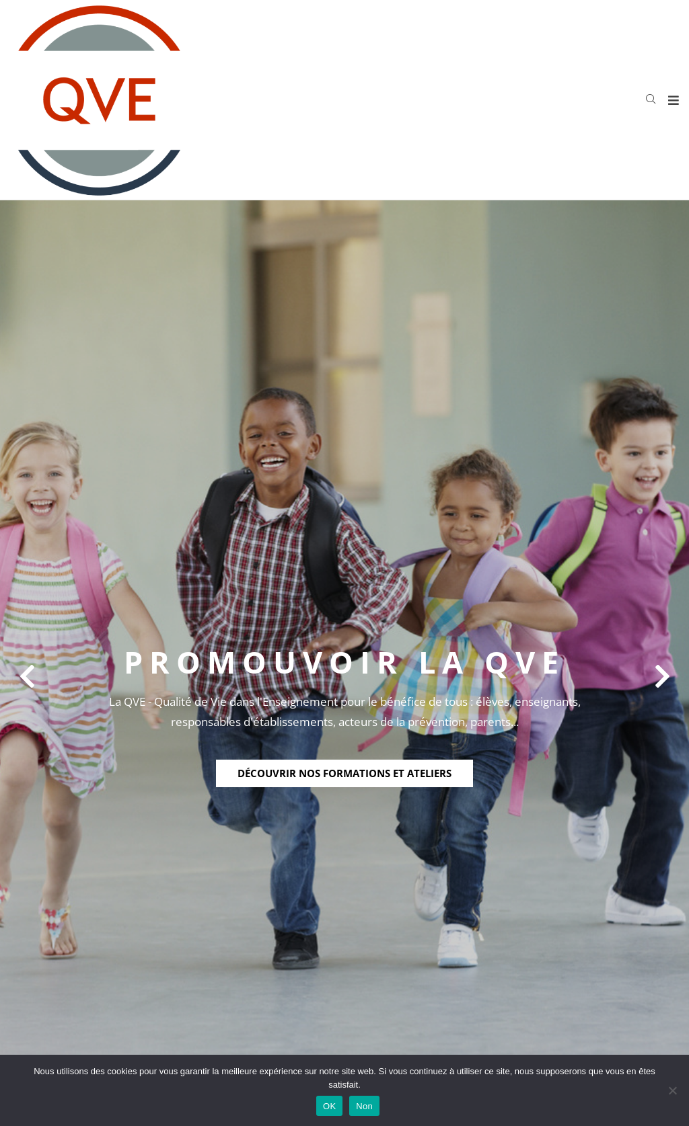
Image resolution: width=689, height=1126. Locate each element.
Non (364, 1106)
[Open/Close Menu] (674, 100)
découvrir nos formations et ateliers (344, 773)
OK (329, 1106)
